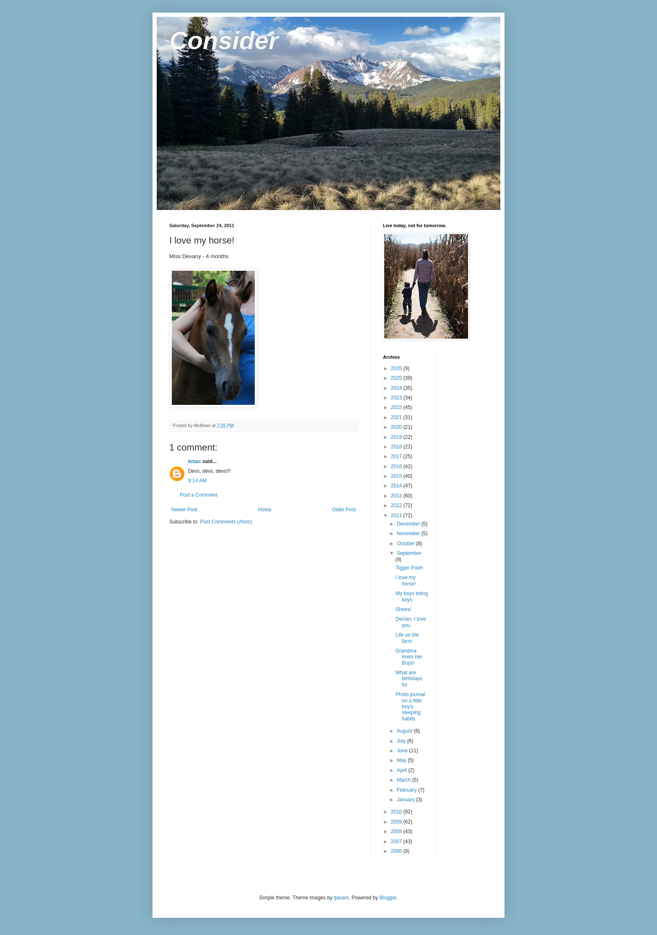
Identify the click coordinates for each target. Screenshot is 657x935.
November (409, 533)
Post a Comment (198, 495)
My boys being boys (412, 596)
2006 (397, 851)
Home (265, 510)
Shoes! (403, 609)
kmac (194, 461)
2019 (397, 437)
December (409, 524)
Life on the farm (407, 638)
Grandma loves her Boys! (409, 657)
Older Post (344, 510)
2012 (397, 505)
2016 (397, 466)
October (406, 543)
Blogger (388, 898)
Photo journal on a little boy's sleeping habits (410, 707)
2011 (397, 515)
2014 (397, 486)
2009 (397, 822)
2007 (397, 841)
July (402, 741)
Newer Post (184, 510)
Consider (223, 40)
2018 (397, 447)
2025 (397, 378)
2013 (397, 496)
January (406, 800)
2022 (397, 407)
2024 (397, 388)
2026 (397, 368)
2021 (397, 417)
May (402, 760)
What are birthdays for (409, 679)
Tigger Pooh (409, 568)
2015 (397, 476)
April (402, 770)
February (407, 790)
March (404, 780)
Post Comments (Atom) (226, 522)
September (409, 553)
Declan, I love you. (411, 622)
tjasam (341, 898)
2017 (397, 456)
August (405, 731)
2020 (397, 427)
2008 (397, 831)
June (403, 751)
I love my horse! (406, 580)
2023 (397, 398)
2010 (397, 812)
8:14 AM (197, 481)
